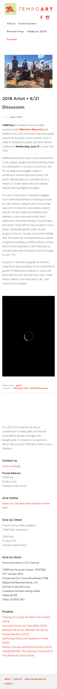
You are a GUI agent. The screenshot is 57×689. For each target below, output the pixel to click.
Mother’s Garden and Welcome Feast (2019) (27, 647)
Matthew (32, 129)
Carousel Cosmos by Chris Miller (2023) (24, 625)
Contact (17, 679)
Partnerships (15, 31)
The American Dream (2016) (18, 655)
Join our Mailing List (36, 679)
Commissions (27, 24)
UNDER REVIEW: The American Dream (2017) (27, 651)
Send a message (11, 466)
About (11, 24)
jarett (19, 385)
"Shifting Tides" (21, 388)
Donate (12, 39)
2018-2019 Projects (39, 388)
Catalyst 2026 (37, 31)
